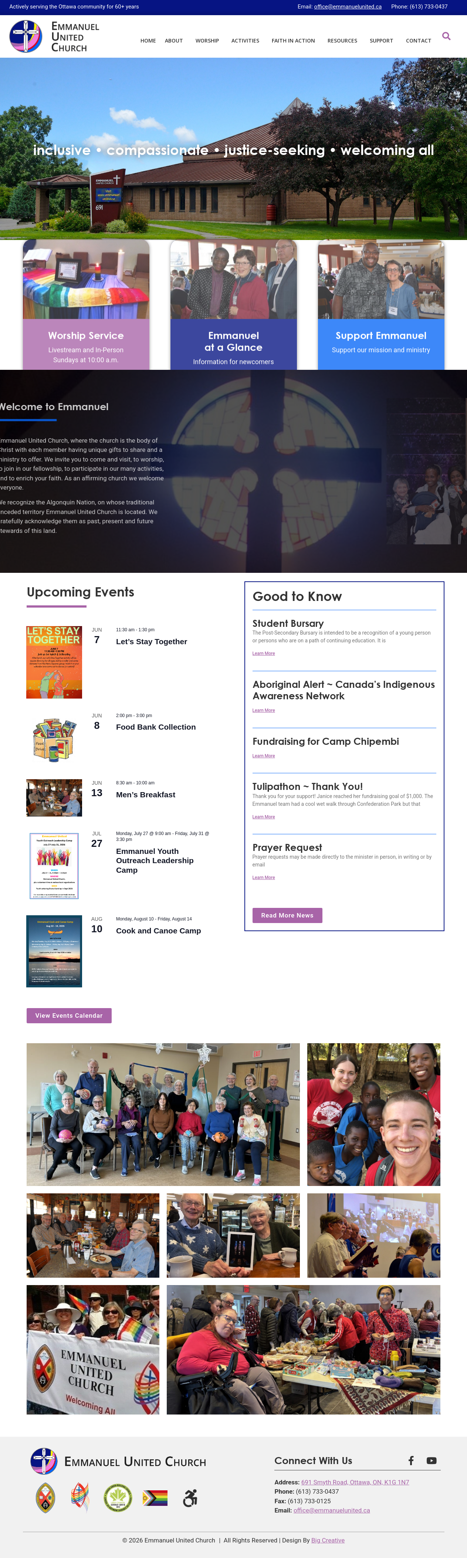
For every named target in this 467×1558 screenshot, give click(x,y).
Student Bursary (288, 623)
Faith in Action (295, 40)
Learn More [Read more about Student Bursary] (264, 653)
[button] (446, 36)
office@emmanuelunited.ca (348, 6)
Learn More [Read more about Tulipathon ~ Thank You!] (264, 816)
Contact (419, 40)
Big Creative (328, 1540)
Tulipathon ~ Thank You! (308, 786)
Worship (209, 40)
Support (383, 40)
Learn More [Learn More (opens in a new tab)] (264, 710)
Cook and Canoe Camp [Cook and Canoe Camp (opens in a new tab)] (158, 930)
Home (148, 40)
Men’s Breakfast (145, 794)
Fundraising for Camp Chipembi (326, 741)
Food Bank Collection (156, 727)
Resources (344, 40)
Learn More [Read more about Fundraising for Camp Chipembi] (264, 755)
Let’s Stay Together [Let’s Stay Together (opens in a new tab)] (151, 641)
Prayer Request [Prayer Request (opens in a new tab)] (287, 847)
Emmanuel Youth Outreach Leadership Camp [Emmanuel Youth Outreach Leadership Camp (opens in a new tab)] (155, 860)
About (176, 40)
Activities (247, 40)
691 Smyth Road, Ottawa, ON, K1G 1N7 (355, 1482)
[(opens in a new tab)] (54, 662)
